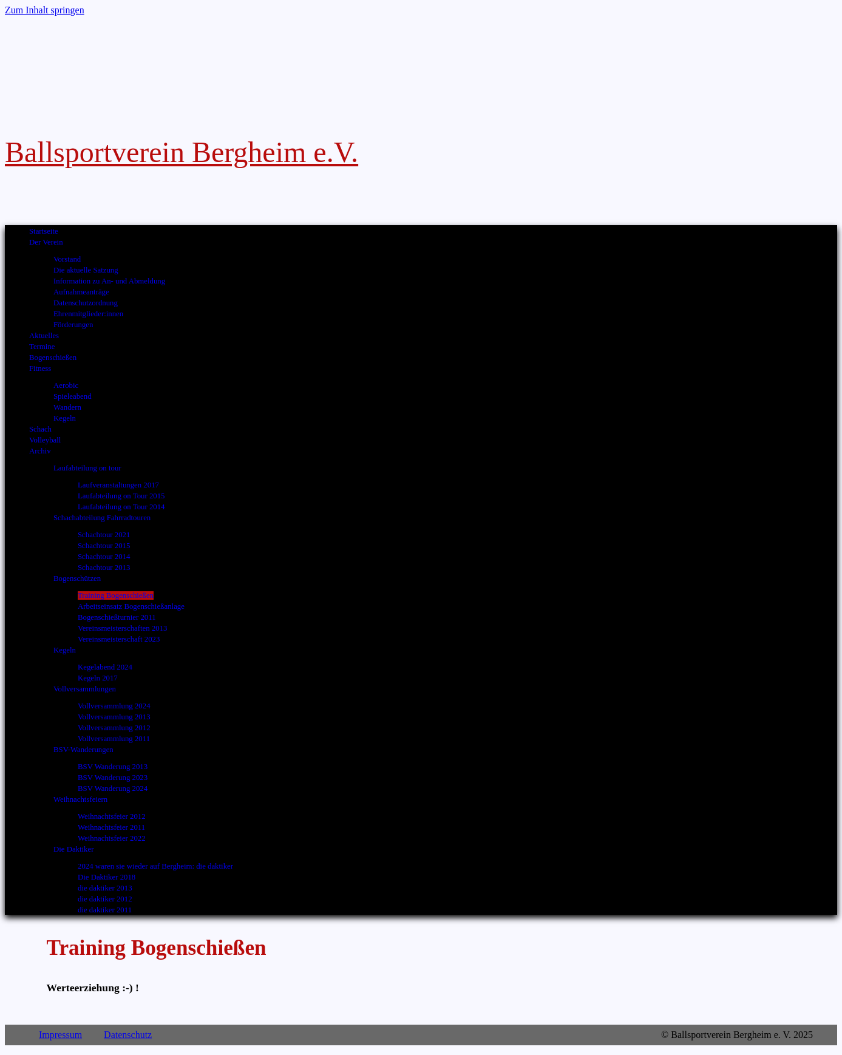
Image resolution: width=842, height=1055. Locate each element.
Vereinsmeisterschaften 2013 (122, 628)
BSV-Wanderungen (83, 749)
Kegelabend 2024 (105, 667)
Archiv (40, 451)
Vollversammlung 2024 (114, 706)
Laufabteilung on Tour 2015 (121, 496)
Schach (40, 429)
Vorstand (67, 259)
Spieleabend (72, 396)
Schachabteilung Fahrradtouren (102, 518)
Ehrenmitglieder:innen (88, 314)
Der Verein (46, 242)
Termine (42, 346)
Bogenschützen (77, 578)
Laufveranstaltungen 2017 (118, 485)
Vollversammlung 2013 (114, 717)
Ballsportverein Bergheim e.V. (181, 152)
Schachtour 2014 (104, 556)
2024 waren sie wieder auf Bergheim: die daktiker (155, 866)
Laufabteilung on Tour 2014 (121, 507)
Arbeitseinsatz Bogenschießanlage (131, 606)
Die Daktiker (73, 849)
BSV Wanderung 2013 (113, 766)
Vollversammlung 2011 (114, 738)
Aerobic (65, 385)
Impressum (60, 1035)
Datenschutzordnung (85, 303)
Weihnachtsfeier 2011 (111, 827)
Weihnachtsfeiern (80, 799)
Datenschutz (128, 1035)
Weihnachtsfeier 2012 (112, 816)
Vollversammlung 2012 (114, 728)
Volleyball (45, 440)
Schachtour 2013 (104, 567)
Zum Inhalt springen (44, 10)
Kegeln (64, 418)
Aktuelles (44, 335)
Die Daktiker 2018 (106, 877)
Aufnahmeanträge (81, 292)
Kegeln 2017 (98, 678)
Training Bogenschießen (116, 595)
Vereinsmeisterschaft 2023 (119, 639)
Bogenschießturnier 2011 (117, 617)
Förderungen (73, 325)
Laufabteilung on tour (87, 468)
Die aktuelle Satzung (85, 270)
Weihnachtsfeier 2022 (112, 838)
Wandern (67, 407)
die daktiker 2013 (105, 888)
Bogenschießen (52, 357)
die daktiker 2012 (105, 899)
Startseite (43, 231)
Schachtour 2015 (104, 545)
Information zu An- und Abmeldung (109, 281)
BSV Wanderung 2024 (113, 788)
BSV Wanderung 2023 (113, 777)
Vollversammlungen (84, 689)
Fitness (40, 368)
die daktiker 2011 (105, 910)
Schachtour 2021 (104, 535)
